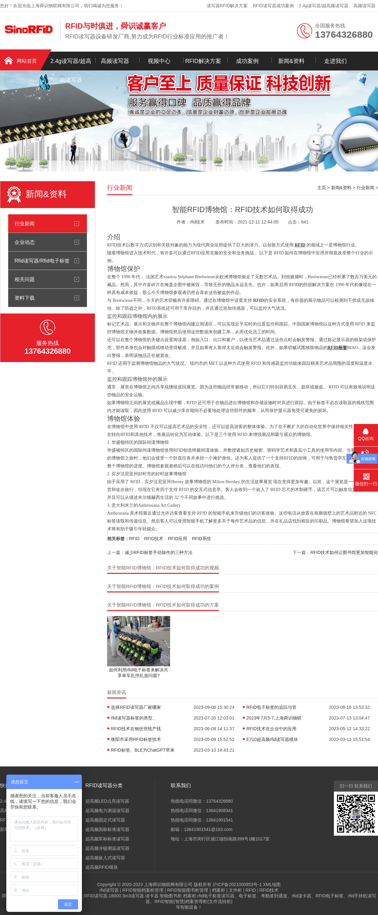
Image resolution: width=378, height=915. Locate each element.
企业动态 (24, 242)
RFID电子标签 (330, 895)
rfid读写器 (109, 890)
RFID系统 (201, 538)
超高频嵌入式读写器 (105, 857)
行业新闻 (24, 223)
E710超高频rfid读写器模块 (272, 739)
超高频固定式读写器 (105, 819)
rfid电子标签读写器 (216, 895)
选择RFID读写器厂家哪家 (136, 707)
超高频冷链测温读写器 (107, 848)
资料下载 (24, 298)
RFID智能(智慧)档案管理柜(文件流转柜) (193, 901)
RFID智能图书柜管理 (188, 890)
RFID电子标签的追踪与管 (271, 707)
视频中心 (159, 61)
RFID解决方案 (203, 61)
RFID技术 (153, 538)
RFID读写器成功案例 (273, 5)
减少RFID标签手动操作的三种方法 (158, 552)
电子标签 (247, 895)
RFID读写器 (96, 895)
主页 (321, 187)
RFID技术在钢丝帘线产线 (136, 728)
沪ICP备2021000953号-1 (237, 884)
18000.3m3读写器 (126, 895)
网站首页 (27, 61)
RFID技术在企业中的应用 (271, 728)
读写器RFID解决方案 (227, 5)
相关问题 (24, 279)
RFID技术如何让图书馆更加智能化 (344, 552)
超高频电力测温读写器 (107, 810)
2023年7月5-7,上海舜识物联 (273, 717)
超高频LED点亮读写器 (107, 801)
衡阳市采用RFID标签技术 (136, 739)
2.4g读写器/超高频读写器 (323, 5)
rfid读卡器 (301, 895)
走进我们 (335, 61)
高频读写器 (364, 5)
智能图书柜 (171, 895)
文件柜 (235, 890)
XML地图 (272, 884)
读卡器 (151, 895)
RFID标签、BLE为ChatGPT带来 (142, 750)
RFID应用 (177, 538)
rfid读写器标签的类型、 (134, 717)
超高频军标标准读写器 (107, 838)
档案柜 (218, 890)
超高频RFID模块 (101, 867)
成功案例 (247, 61)
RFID (134, 538)
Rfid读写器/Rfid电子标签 (42, 260)
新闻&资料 (291, 61)
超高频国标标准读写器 (107, 829)
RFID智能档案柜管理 (143, 890)
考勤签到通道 (274, 895)
